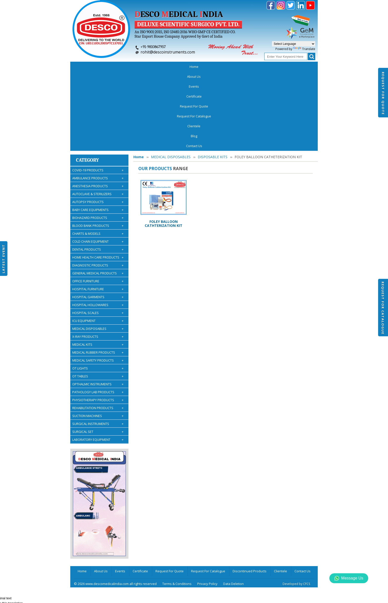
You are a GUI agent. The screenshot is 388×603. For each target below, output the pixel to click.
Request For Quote (383, 93)
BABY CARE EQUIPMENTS (97, 130)
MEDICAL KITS (97, 265)
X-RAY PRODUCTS (97, 257)
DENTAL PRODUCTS (97, 170)
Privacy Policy (207, 504)
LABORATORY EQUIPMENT (97, 360)
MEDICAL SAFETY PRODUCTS (97, 281)
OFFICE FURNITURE (97, 202)
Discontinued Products (250, 492)
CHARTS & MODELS (97, 154)
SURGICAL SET (97, 352)
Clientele (259, 66)
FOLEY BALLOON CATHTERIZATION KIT (163, 144)
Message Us (348, 578)
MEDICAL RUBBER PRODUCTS (97, 273)
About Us (104, 66)
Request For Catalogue (383, 308)
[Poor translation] (13, 535)
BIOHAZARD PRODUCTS (97, 138)
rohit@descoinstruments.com (168, 52)
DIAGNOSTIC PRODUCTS (97, 186)
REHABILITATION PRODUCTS (97, 328)
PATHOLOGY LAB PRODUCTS (97, 313)
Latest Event (3, 258)
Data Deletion (233, 504)
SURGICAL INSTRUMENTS (97, 344)
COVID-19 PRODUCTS (97, 91)
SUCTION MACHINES (97, 336)
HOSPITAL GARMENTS (97, 217)
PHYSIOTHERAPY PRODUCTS (97, 320)
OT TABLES (97, 297)
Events (127, 66)
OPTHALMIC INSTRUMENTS (97, 305)
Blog (280, 66)
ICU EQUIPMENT (97, 241)
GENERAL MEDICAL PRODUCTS (97, 194)
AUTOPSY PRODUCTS (97, 122)
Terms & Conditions (177, 504)
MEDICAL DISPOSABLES (97, 249)
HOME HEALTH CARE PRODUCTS (97, 178)
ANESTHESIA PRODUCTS (97, 107)
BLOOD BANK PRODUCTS (97, 146)
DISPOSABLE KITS (212, 78)
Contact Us (302, 66)
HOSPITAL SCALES (97, 233)
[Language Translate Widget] (293, 44)
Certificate (150, 66)
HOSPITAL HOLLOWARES (97, 225)
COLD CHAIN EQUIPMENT (97, 162)
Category (87, 81)
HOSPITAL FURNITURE (97, 210)
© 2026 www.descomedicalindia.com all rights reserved (115, 504)
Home (81, 66)
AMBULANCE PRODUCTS (97, 99)
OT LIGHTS (97, 289)
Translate (304, 49)
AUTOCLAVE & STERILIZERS (97, 114)
